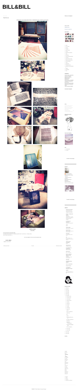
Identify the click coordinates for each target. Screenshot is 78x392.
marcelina (67, 233)
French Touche (68, 265)
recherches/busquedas (69, 56)
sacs (66, 70)
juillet (68, 303)
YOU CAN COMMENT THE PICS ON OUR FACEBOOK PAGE (32, 237)
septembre (68, 300)
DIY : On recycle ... (69, 252)
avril (67, 307)
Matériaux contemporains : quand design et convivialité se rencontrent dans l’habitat (69, 218)
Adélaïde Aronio (67, 27)
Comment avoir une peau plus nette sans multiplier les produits (69, 211)
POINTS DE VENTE (69, 52)
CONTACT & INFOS (69, 380)
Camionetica (68, 230)
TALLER (9, 241)
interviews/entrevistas (69, 60)
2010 (67, 331)
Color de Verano (68, 249)
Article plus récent (6, 245)
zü (66, 237)
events (67, 47)
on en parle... (68, 46)
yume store (68, 251)
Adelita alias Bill (68, 173)
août (67, 301)
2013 (67, 292)
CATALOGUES (68, 61)
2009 (67, 333)
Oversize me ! (68, 245)
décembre (68, 296)
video (66, 53)
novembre (68, 297)
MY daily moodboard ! (70, 319)
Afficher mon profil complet (69, 182)
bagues (67, 68)
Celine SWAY (68, 227)
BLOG (67, 376)
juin (67, 304)
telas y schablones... (70, 311)
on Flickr (67, 150)
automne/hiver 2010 (69, 58)
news (7, 241)
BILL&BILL (16, 7)
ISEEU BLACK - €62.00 (69, 228)
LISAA (68, 310)
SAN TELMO (68, 50)
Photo (67, 225)
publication (67, 63)
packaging (67, 69)
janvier (68, 330)
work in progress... (69, 326)
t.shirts (67, 51)
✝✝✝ (67, 224)
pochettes (67, 55)
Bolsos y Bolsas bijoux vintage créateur (69, 255)
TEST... (68, 315)
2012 (67, 293)
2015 (67, 289)
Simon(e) (67, 259)
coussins (67, 57)
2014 (67, 290)
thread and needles (69, 209)
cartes (67, 62)
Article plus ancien (59, 245)
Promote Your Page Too (68, 29)
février (68, 328)
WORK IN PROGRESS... (69, 323)
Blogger (45, 389)
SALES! (67, 379)
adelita (67, 270)
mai (67, 306)
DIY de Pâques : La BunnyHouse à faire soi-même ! (69, 239)
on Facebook (68, 149)
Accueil (32, 245)
